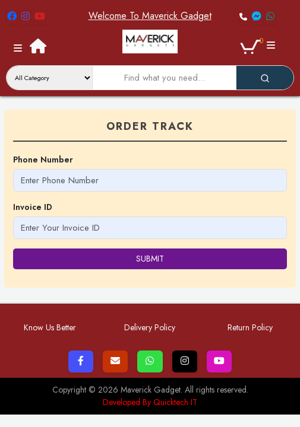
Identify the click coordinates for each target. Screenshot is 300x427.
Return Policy (250, 327)
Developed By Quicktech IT (150, 402)
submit (150, 259)
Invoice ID (32, 207)
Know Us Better (50, 327)
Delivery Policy (149, 327)
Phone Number (43, 159)
